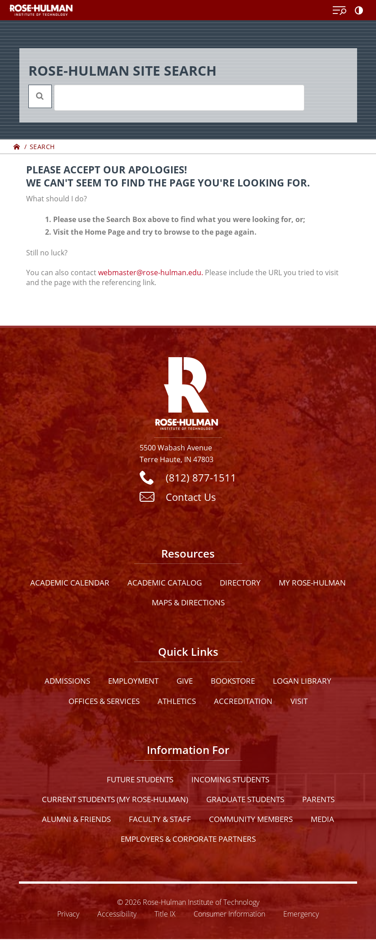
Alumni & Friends (76, 819)
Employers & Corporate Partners (188, 839)
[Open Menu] (339, 10)
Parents (318, 799)
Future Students (140, 779)
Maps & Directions (188, 602)
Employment (133, 681)
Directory (240, 582)
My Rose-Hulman (312, 582)
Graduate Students (245, 799)
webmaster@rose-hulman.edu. (150, 272)
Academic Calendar (69, 582)
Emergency (301, 913)
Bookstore (233, 681)
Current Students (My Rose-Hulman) (115, 799)
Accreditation (243, 701)
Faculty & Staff (160, 819)
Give (185, 681)
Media (322, 819)
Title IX (165, 913)
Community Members (251, 819)
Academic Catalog (164, 582)
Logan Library (302, 681)
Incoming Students (230, 779)
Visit (299, 701)
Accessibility (116, 913)
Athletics (177, 701)
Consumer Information (229, 913)
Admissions (67, 681)
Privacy (68, 913)
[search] (167, 97)
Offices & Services (104, 701)
